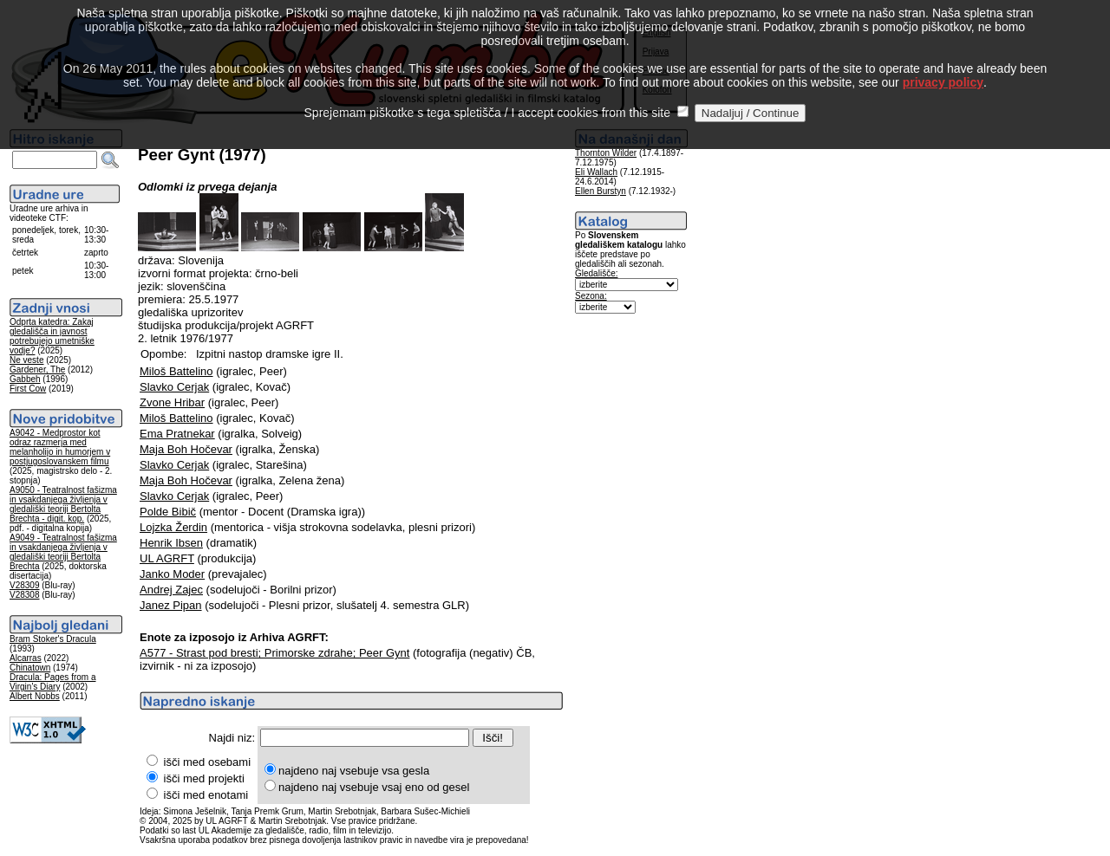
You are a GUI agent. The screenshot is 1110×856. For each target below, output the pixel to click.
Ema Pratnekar (177, 433)
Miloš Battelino (176, 371)
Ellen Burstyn (600, 191)
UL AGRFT (167, 558)
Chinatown (30, 667)
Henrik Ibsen (171, 542)
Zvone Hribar (172, 402)
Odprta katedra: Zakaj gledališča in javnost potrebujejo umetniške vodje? (52, 336)
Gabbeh (25, 379)
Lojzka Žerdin (173, 527)
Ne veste (26, 360)
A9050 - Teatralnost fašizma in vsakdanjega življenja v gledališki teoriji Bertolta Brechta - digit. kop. (63, 504)
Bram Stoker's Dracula (53, 639)
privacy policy (943, 62)
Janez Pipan (171, 605)
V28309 (24, 585)
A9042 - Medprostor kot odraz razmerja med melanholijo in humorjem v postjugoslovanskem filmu (60, 447)
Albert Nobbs (35, 696)
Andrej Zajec (171, 589)
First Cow (28, 388)
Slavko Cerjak (174, 386)
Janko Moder (172, 573)
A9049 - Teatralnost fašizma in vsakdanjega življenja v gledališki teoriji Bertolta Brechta (63, 552)
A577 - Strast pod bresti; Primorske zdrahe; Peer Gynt (274, 652)
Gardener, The (37, 369)
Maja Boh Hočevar (186, 449)
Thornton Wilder (606, 153)
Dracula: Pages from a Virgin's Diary (53, 681)
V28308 (24, 595)
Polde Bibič (168, 511)
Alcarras (26, 658)
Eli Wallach (596, 172)
